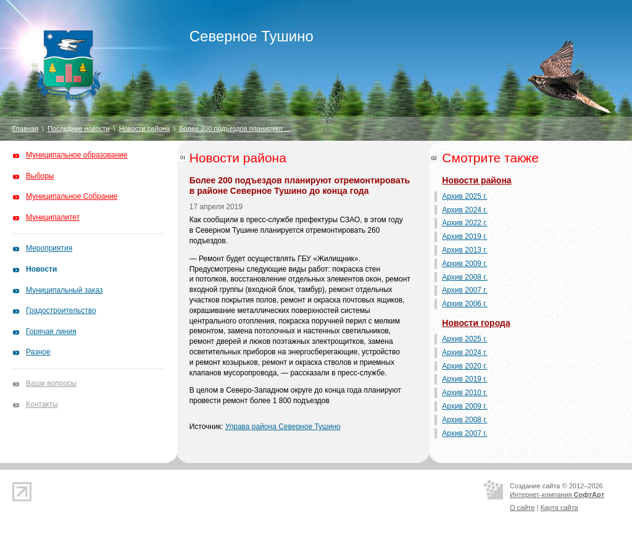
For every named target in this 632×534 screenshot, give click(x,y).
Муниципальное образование (77, 155)
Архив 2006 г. (464, 303)
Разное (38, 352)
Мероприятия (49, 248)
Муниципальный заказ (64, 290)
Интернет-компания (557, 494)
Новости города (476, 323)
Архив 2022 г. (464, 223)
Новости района (144, 128)
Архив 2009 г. (464, 263)
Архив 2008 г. (464, 277)
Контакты (42, 404)
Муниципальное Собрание (71, 196)
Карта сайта (559, 507)
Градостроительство (61, 310)
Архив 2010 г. (464, 392)
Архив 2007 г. (464, 290)
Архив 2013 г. (464, 250)
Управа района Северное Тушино (283, 426)
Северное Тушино (251, 36)
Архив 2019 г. (464, 236)
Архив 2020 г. (464, 366)
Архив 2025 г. (464, 196)
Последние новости (78, 128)
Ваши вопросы (51, 383)
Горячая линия (51, 331)
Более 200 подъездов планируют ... (235, 128)
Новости (41, 269)
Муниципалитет (53, 217)
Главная (25, 128)
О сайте (522, 507)
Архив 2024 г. (464, 210)
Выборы (40, 176)
